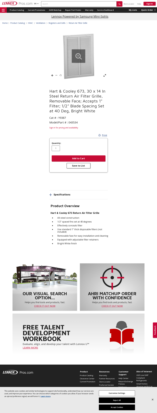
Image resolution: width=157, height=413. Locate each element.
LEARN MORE (30, 348)
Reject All (117, 401)
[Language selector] (35, 3)
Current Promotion (87, 381)
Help (139, 4)
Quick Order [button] (147, 10)
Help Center (123, 378)
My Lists (133, 10)
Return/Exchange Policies (126, 382)
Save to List (78, 165)
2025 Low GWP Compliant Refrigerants (142, 378)
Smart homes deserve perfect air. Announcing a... (144, 386)
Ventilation (40, 23)
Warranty (89, 10)
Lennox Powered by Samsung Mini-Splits (79, 16)
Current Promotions (36, 10)
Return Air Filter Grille (78, 23)
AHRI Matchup (55, 10)
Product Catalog (17, 10)
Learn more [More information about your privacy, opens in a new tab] (45, 398)
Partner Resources (107, 378)
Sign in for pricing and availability (63, 127)
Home (5, 23)
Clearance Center (87, 378)
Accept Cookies (117, 409)
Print (102, 135)
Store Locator (129, 4)
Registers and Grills (57, 23)
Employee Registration (124, 388)
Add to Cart (78, 158)
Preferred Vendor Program (106, 386)
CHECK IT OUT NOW (44, 306)
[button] (119, 4)
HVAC (30, 23)
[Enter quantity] (56, 148)
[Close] (153, 401)
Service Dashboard (105, 10)
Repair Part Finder (73, 10)
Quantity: (56, 143)
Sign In (149, 3)
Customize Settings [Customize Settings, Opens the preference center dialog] (117, 394)
